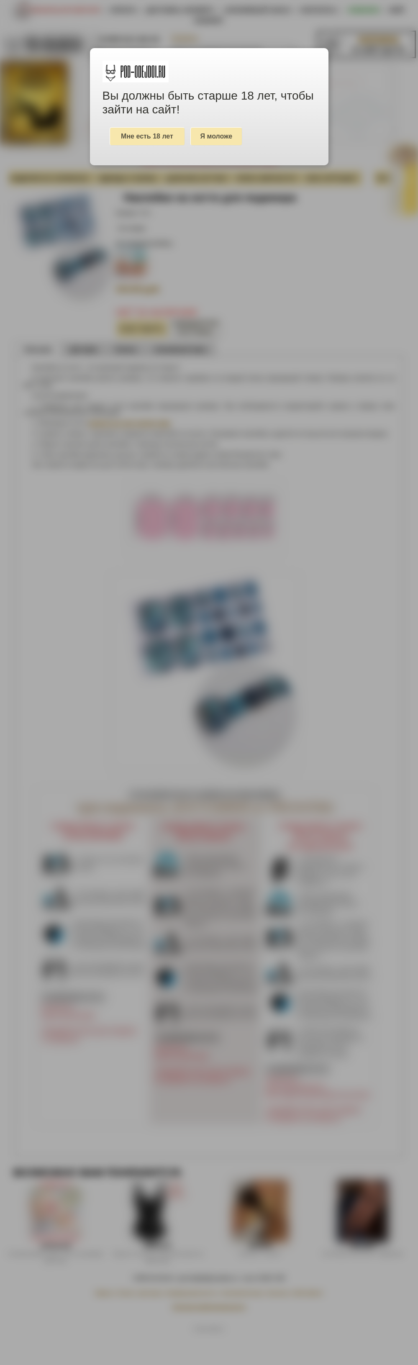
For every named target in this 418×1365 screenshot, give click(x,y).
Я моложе (216, 136)
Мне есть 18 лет (147, 136)
